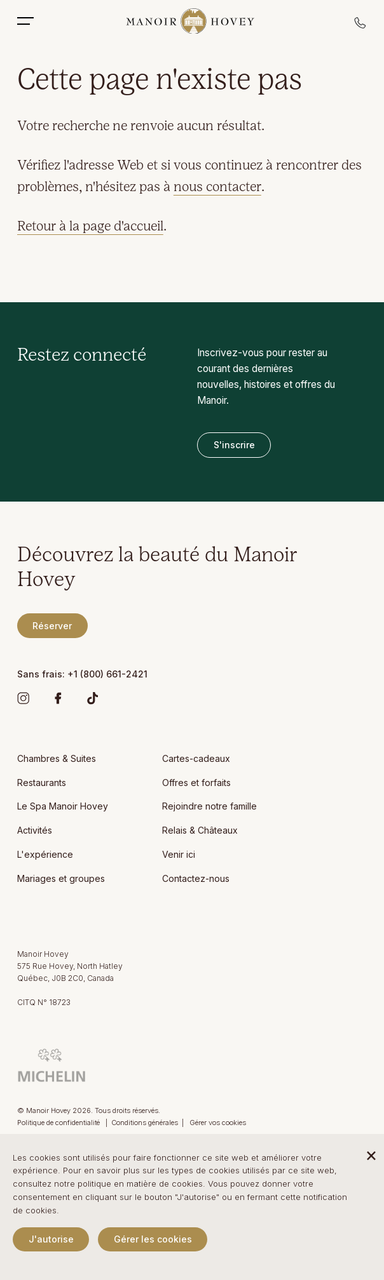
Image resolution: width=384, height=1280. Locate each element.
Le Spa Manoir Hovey (62, 806)
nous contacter (217, 187)
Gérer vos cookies (217, 1122)
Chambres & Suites (56, 758)
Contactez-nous (196, 878)
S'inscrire (234, 444)
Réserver (52, 625)
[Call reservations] (360, 26)
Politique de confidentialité (59, 1122)
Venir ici (178, 854)
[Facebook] (58, 701)
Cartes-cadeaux (196, 758)
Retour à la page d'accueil (90, 227)
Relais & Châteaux (200, 830)
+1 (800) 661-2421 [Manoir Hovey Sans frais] (107, 674)
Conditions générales (144, 1122)
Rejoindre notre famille (209, 806)
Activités (34, 830)
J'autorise (51, 1239)
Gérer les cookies (153, 1239)
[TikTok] (92, 701)
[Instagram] (23, 701)
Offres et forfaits (196, 782)
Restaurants (41, 782)
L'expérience (45, 854)
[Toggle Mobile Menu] (31, 21)
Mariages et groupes (61, 878)
